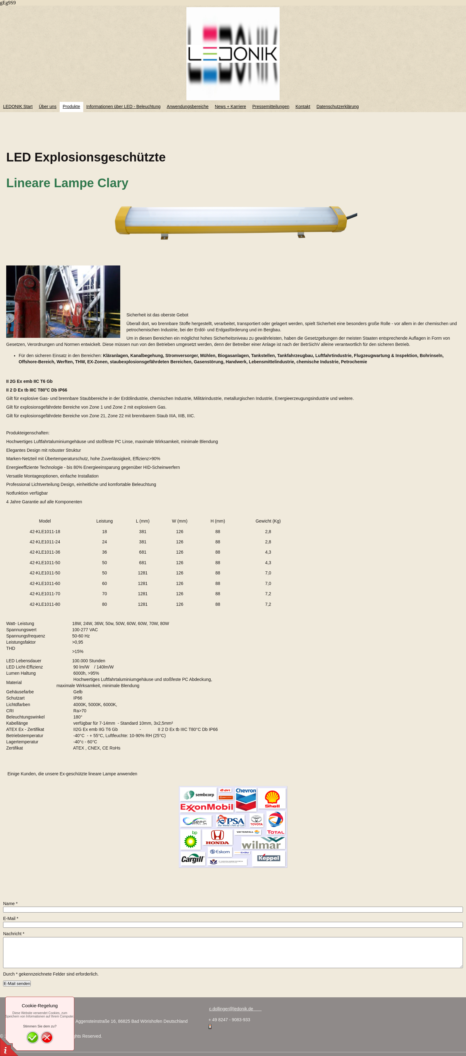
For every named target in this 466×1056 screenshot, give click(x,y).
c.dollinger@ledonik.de (235, 1008)
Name (10, 903)
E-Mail (10, 918)
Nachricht (13, 933)
